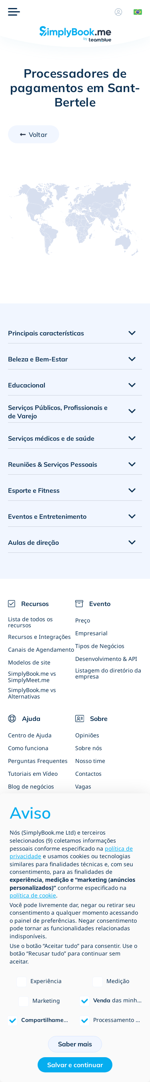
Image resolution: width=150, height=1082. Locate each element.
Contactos (88, 773)
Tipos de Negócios (99, 646)
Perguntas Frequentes (38, 761)
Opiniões (87, 735)
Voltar (38, 134)
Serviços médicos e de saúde (51, 438)
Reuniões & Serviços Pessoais (52, 464)
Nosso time (90, 761)
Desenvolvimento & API (106, 658)
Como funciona (28, 748)
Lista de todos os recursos (30, 622)
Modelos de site (29, 662)
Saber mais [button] (75, 1044)
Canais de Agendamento (41, 649)
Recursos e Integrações (39, 636)
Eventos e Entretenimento (47, 516)
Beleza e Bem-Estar (38, 359)
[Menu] (14, 12)
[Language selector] (135, 12)
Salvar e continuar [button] (75, 1065)
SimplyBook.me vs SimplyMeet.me (32, 676)
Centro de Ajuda (30, 735)
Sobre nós (88, 748)
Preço (82, 620)
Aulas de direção (33, 542)
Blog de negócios (31, 786)
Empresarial (91, 633)
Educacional (26, 385)
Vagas (83, 786)
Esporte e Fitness (34, 490)
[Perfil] (118, 12)
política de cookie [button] (33, 895)
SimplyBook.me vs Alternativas (32, 693)
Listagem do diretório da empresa (108, 673)
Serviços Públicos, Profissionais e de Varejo (58, 411)
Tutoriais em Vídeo (33, 773)
